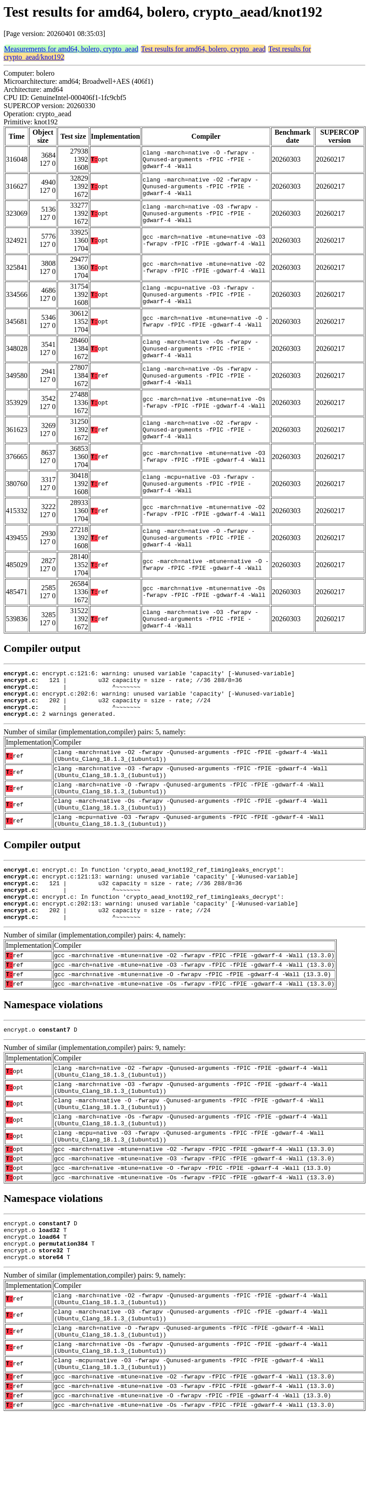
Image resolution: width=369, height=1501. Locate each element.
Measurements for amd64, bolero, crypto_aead (71, 49)
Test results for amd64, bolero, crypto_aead (203, 49)
